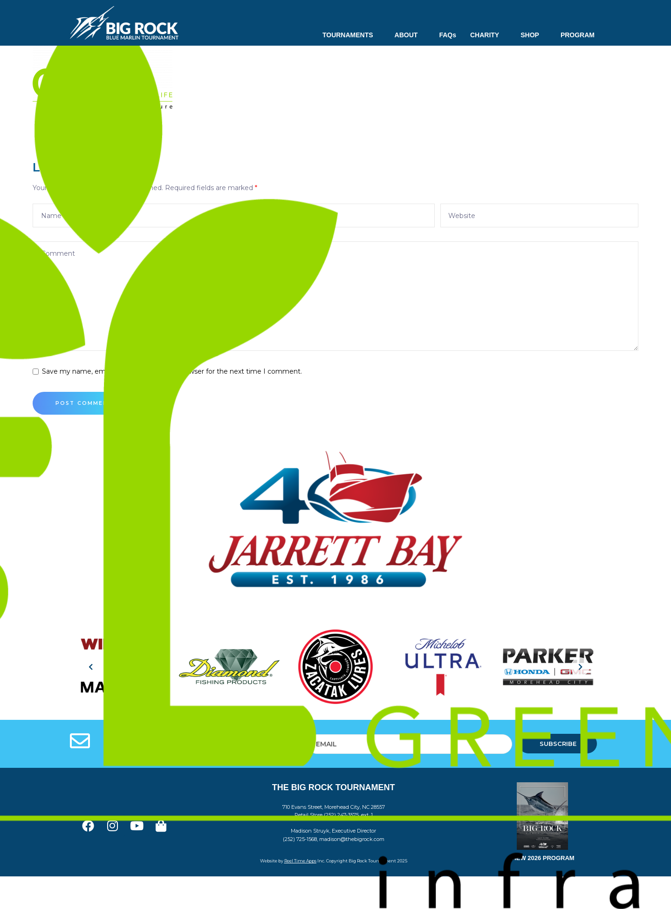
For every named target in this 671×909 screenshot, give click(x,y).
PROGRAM (578, 35)
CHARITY (488, 35)
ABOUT (410, 35)
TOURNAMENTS (351, 35)
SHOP (533, 35)
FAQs (447, 35)
